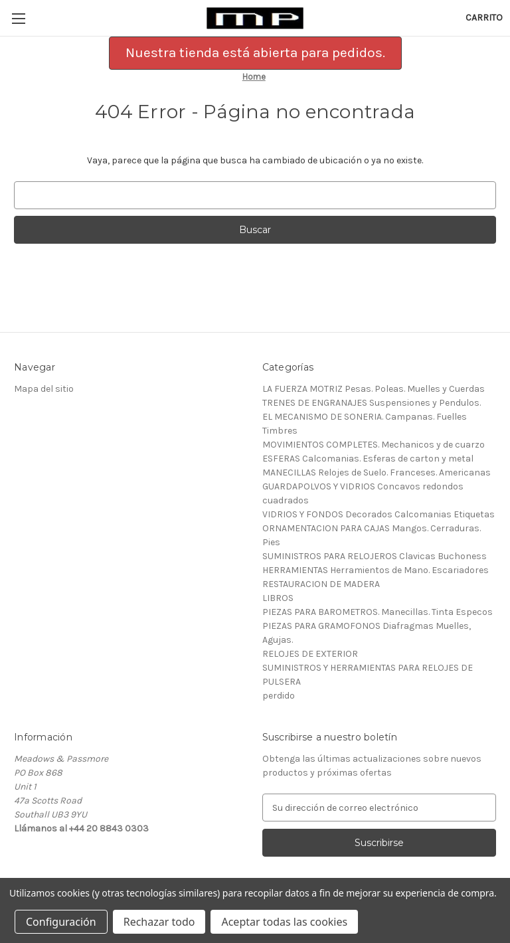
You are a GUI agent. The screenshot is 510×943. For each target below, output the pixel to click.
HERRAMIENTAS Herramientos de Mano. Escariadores (375, 570)
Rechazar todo (159, 921)
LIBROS (278, 598)
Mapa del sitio (44, 388)
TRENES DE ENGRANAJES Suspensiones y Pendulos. (371, 402)
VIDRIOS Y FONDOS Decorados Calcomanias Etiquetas (378, 514)
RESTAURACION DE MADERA (321, 584)
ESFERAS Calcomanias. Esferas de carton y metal (367, 458)
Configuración (61, 921)
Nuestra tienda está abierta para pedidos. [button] (255, 52)
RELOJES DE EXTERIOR (310, 653)
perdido (278, 695)
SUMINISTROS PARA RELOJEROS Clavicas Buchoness (374, 556)
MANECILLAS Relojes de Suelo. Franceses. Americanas (376, 472)
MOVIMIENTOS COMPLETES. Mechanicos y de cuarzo (373, 444)
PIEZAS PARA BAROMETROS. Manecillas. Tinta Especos (377, 612)
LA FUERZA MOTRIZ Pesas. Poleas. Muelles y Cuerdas (373, 388)
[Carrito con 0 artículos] (484, 17)
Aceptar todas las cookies (284, 921)
